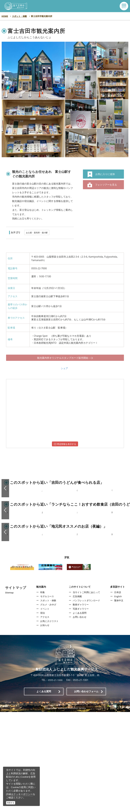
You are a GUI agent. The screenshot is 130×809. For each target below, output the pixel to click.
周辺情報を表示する (65, 441)
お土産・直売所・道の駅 (37, 232)
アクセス (44, 714)
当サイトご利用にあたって (86, 689)
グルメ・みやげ (47, 701)
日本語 (118, 689)
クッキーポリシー (23, 794)
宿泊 (41, 710)
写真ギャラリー (80, 705)
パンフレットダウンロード (86, 697)
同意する (10, 802)
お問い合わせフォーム (86, 788)
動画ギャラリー (80, 701)
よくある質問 (79, 710)
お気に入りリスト (49, 718)
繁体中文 (119, 697)
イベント (44, 705)
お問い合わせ (79, 714)
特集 (41, 689)
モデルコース (46, 693)
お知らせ (44, 722)
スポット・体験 (47, 697)
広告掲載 (77, 693)
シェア (64, 365)
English (119, 693)
